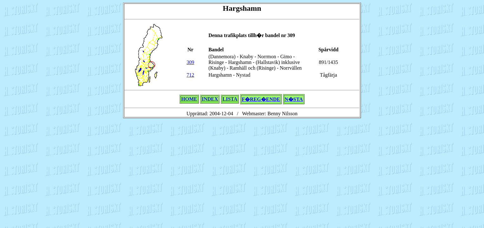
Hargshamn (242, 8)
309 (190, 62)
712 (190, 75)
